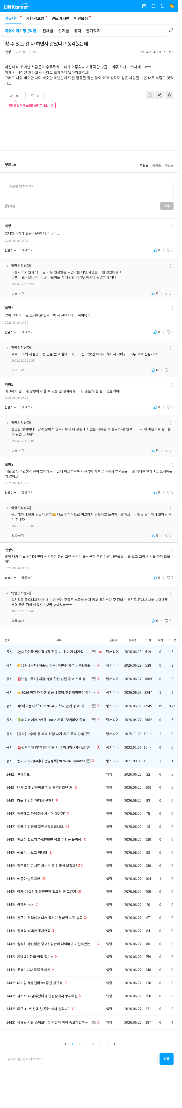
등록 (167, 206)
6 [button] (107, 1043)
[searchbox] (81, 1059)
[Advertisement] (89, 130)
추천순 (144, 165)
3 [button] (86, 1043)
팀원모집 (81, 18)
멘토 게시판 (60, 18)
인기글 (63, 30)
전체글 (48, 30)
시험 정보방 (35, 18)
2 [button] (79, 1043)
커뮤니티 (13, 19)
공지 (77, 30)
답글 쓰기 (27, 250)
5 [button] (100, 1043)
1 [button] (72, 1043)
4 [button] (93, 1043)
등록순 (156, 165)
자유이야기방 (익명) (21, 30)
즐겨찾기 (93, 30)
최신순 (169, 165)
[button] (65, 1044)
